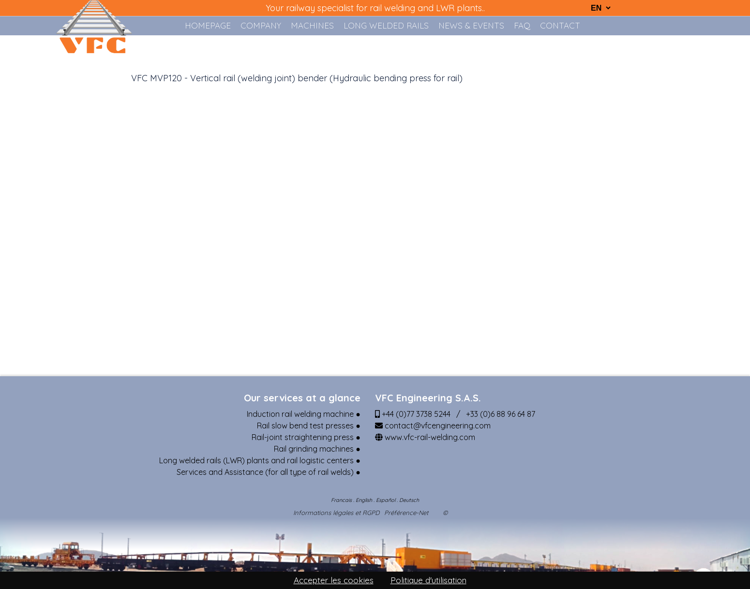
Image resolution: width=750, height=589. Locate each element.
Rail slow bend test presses (305, 425)
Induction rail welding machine (300, 414)
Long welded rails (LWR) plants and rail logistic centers (256, 460)
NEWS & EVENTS (471, 25)
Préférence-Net (406, 512)
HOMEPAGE (208, 25)
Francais (341, 500)
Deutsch (409, 500)
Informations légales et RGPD (336, 512)
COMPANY (260, 25)
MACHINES (312, 25)
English (364, 500)
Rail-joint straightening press (303, 437)
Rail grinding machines (314, 449)
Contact (560, 25)
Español (385, 500)
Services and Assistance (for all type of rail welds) (265, 472)
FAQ (522, 25)
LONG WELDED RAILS (386, 25)
